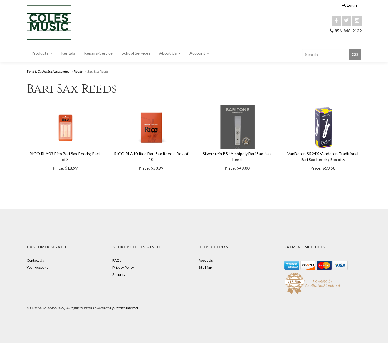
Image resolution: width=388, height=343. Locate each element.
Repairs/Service (98, 52)
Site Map (205, 267)
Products (41, 52)
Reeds (78, 71)
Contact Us (35, 260)
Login (349, 5)
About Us (170, 52)
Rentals (68, 52)
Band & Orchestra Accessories (48, 71)
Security (118, 274)
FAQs (116, 260)
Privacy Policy (123, 267)
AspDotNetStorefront (123, 308)
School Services (136, 52)
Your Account (37, 267)
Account (199, 52)
